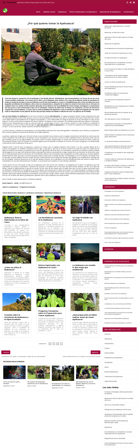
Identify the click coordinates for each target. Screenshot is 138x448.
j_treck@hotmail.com (25, 177)
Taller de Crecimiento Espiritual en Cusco (118, 47)
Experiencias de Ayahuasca (110, 9)
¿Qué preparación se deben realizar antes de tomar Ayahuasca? (84, 311)
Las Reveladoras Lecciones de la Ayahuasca (50, 213)
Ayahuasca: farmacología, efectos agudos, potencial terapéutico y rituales (119, 409)
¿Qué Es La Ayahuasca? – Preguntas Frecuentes (18, 181)
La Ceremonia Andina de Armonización (118, 135)
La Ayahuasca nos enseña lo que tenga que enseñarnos (83, 261)
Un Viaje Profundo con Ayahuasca (82, 213)
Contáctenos (128, 9)
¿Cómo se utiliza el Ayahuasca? (12, 262)
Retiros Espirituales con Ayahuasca (83, 9)
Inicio (38, 9)
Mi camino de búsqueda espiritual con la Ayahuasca (38, 376)
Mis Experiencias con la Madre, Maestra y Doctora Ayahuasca (85, 377)
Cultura (107, 342)
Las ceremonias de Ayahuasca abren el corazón (117, 94)
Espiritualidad (109, 347)
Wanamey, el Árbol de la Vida (114, 26)
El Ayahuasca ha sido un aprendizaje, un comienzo (61, 378)
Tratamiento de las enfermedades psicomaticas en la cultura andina (116, 70)
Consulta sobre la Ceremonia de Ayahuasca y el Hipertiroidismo (16, 311)
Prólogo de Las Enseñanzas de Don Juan (118, 403)
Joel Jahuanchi (55, 110)
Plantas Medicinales (111, 366)
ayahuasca (23, 110)
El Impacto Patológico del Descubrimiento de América (119, 387)
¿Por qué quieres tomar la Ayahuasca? (117, 113)
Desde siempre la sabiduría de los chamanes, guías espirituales (120, 129)
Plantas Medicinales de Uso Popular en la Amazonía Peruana (118, 107)
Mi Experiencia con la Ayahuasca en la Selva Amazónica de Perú (119, 101)
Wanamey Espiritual (76, 168)
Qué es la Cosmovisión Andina (115, 399)
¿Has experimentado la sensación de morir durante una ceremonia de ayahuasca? (119, 141)
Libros (107, 361)
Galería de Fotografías (112, 38)
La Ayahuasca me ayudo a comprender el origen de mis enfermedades (118, 118)
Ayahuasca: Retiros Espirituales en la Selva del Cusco (36, 2)
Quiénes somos (49, 9)
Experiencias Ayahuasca (52, 187)
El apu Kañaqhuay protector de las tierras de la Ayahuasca (119, 81)
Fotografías (109, 356)
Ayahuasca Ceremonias (35, 187)
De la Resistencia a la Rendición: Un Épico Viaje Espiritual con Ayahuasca (118, 57)
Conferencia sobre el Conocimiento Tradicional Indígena (116, 88)
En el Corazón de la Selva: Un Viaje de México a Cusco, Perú (120, 64)
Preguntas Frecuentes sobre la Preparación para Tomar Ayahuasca (50, 307)
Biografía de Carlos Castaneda (115, 432)
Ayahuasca (62, 9)
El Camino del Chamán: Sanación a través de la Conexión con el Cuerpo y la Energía (119, 160)
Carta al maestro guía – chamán (12, 376)
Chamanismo (109, 337)
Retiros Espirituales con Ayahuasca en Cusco (49, 260)
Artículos (107, 328)
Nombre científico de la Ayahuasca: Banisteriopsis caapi (116, 415)
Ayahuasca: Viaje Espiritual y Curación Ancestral (117, 21)
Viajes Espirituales (111, 375)
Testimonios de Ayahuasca (114, 370)
